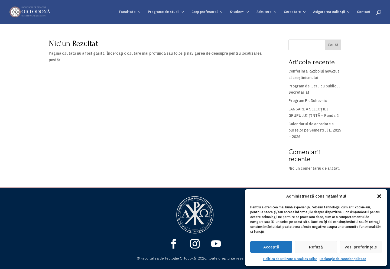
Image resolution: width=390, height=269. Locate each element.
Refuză (316, 247)
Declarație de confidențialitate (343, 259)
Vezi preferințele (360, 247)
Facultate (127, 12)
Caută (333, 44)
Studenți (237, 12)
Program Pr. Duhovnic (307, 100)
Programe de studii (163, 12)
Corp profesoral (204, 12)
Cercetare (292, 12)
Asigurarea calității (329, 12)
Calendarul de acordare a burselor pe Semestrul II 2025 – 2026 (314, 130)
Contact (363, 12)
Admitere (264, 12)
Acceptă (271, 247)
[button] (379, 196)
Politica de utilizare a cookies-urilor (290, 259)
